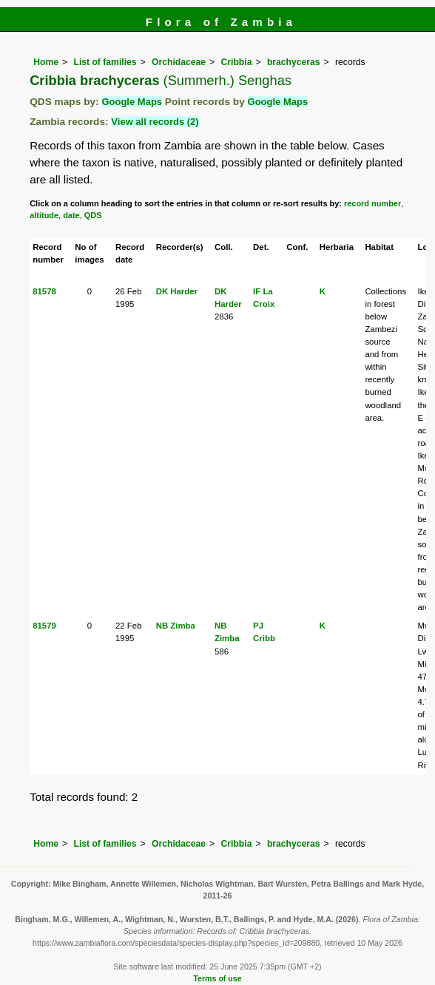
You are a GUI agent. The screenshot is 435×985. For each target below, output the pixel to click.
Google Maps (131, 101)
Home (45, 62)
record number (372, 203)
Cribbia (236, 62)
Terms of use (217, 978)
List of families (104, 62)
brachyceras (293, 62)
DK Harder (177, 291)
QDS (93, 215)
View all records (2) (154, 121)
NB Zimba (175, 625)
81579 (44, 625)
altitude (44, 215)
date (71, 215)
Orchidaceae (179, 62)
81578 (44, 291)
